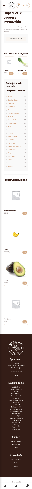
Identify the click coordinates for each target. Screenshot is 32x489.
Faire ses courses (16, 441)
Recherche (16, 486)
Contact (16, 375)
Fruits (9, 126)
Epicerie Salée (12, 120)
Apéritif (10, 97)
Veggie (10, 159)
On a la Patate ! (16, 459)
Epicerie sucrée (12, 123)
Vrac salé (11, 163)
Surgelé (10, 153)
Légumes (11, 140)
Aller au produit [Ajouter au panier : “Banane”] (24, 252)
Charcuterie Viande (13, 113)
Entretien (10, 116)
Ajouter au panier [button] (11, 73)
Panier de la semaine (14, 146)
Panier (16, 447)
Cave (9, 110)
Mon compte (16, 444)
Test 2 (16, 463)
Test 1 (16, 466)
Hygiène (10, 133)
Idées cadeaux (12, 136)
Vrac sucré (11, 166)
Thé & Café (11, 156)
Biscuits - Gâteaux (13, 100)
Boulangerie (11, 107)
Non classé (11, 143)
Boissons (11, 103)
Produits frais (12, 150)
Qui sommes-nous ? (16, 372)
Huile (9, 130)
